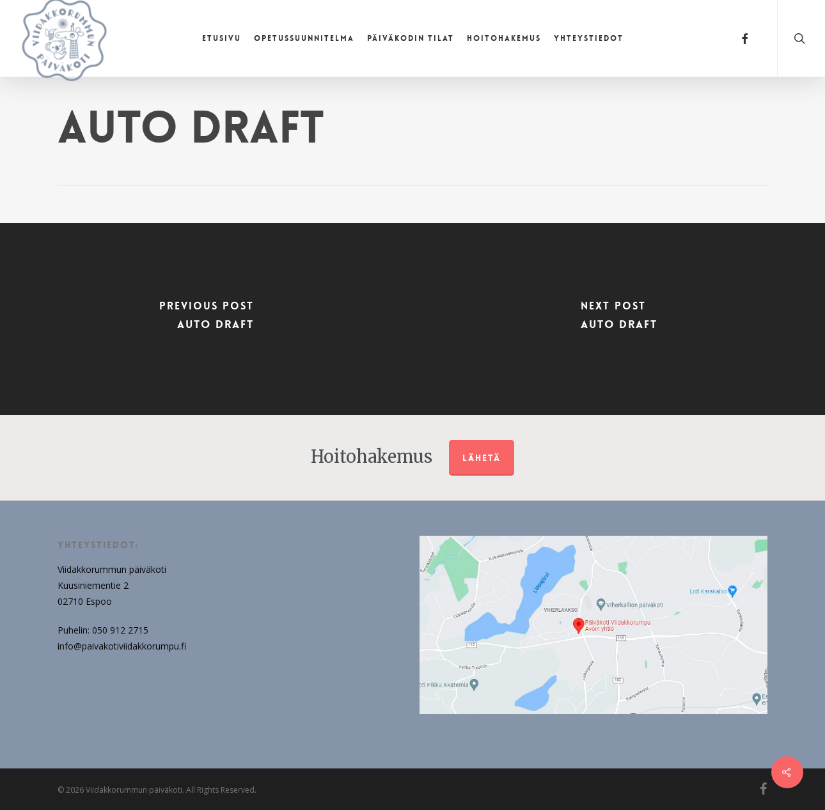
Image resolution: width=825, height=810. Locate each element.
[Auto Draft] (206, 319)
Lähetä (481, 457)
